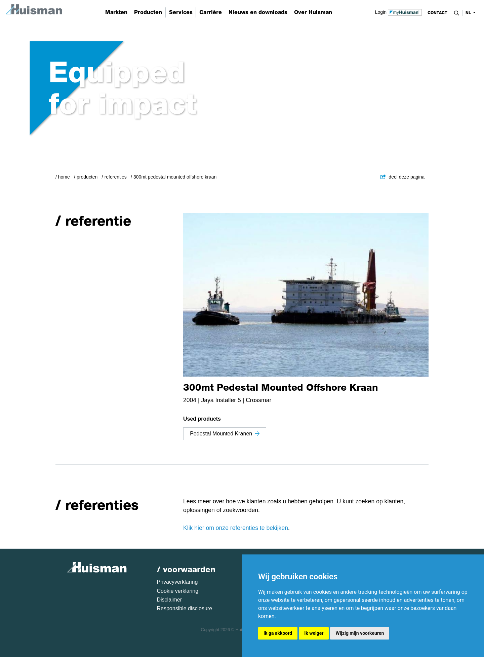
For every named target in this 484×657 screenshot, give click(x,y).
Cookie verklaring (178, 591)
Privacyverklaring (177, 582)
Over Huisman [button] (313, 12)
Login (398, 11)
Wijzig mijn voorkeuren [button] (359, 633)
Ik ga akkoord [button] (278, 633)
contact (437, 12)
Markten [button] (116, 12)
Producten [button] (148, 12)
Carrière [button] (210, 12)
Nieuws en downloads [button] (258, 12)
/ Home (62, 177)
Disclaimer (169, 600)
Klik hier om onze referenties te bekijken (235, 528)
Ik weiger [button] (313, 633)
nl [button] (469, 12)
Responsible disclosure (184, 608)
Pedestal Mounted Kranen (224, 433)
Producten (87, 177)
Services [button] (181, 12)
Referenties (116, 177)
